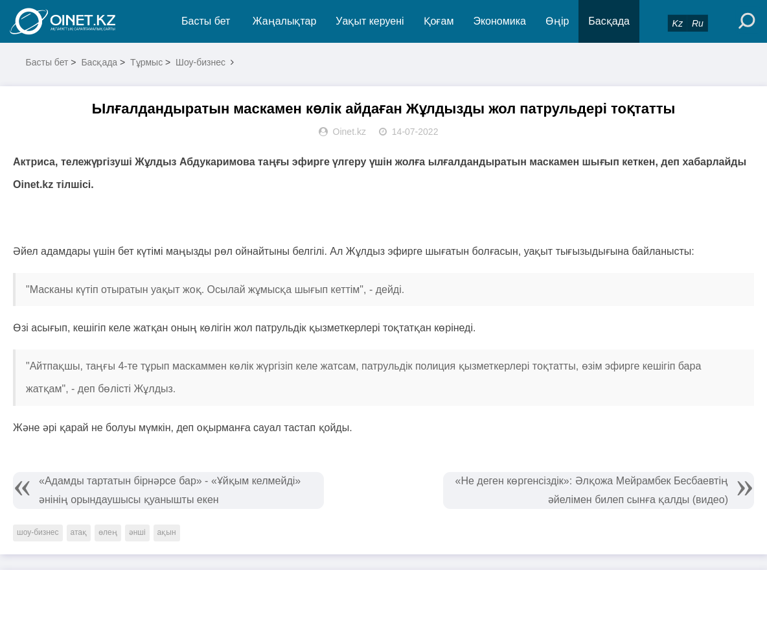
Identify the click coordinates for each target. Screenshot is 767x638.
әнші (137, 532)
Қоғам (439, 21)
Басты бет (205, 21)
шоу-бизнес (38, 532)
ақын (166, 532)
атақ (79, 532)
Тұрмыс (146, 62)
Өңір (557, 21)
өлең (107, 532)
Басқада (609, 21)
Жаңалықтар (285, 21)
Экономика (499, 21)
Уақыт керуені (370, 21)
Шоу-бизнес (200, 62)
